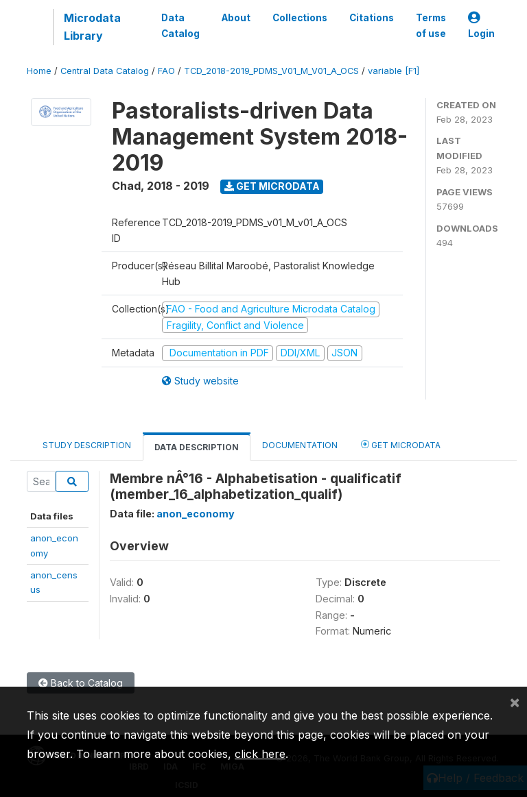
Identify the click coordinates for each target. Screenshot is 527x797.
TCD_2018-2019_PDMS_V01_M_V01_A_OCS (271, 71)
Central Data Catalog (104, 71)
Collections (299, 17)
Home (39, 71)
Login (481, 25)
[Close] (514, 702)
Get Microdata (272, 186)
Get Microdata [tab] (401, 444)
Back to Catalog (80, 683)
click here (260, 754)
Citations (371, 17)
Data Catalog (180, 25)
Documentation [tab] (300, 445)
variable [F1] (393, 71)
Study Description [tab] (87, 445)
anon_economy (195, 513)
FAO (166, 71)
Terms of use (431, 25)
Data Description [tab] (196, 447)
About (236, 17)
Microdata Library (92, 26)
